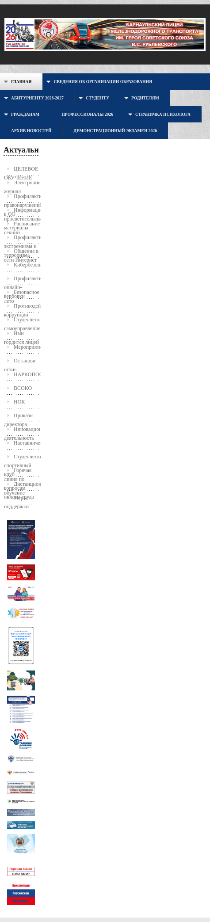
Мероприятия (27, 347)
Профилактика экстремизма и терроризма (22, 239)
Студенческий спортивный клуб (22, 458)
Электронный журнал (22, 184)
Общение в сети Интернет (21, 253)
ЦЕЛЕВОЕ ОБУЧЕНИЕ (21, 171)
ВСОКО (23, 388)
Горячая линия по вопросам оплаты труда (19, 472)
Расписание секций (22, 226)
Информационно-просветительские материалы (22, 212)
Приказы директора (19, 417)
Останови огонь (19, 363)
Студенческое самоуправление (22, 321)
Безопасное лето (21, 294)
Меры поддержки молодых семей (21, 500)
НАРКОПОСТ (27, 374)
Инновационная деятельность (22, 431)
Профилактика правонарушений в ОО (22, 198)
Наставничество (27, 443)
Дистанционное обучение (22, 486)
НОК (19, 402)
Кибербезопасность (27, 265)
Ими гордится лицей (21, 335)
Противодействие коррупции (22, 308)
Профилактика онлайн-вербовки (22, 280)
